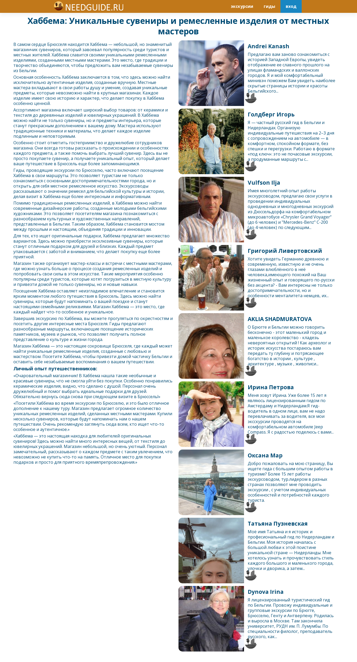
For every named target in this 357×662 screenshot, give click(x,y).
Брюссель (67, 164)
